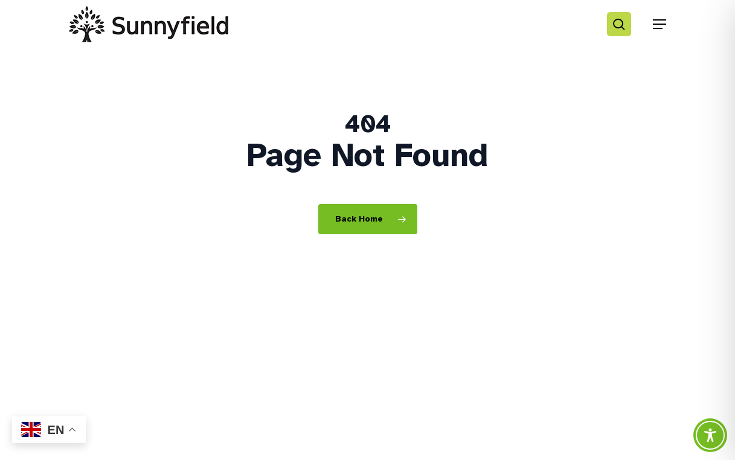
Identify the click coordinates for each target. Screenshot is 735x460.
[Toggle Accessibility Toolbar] (710, 435)
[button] (659, 24)
